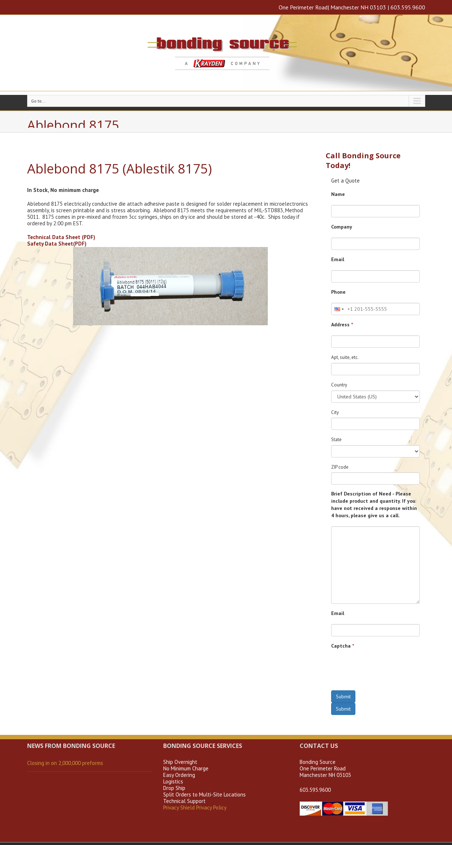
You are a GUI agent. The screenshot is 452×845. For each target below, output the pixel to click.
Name (338, 194)
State (336, 439)
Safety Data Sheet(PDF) (56, 243)
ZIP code (339, 467)
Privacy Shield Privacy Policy (195, 807)
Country (339, 385)
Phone (338, 292)
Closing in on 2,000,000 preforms (65, 763)
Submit (343, 696)
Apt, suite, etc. (345, 357)
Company (341, 226)
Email (337, 259)
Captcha (342, 646)
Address (342, 324)
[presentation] (386, 671)
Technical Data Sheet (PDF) (61, 237)
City (335, 412)
